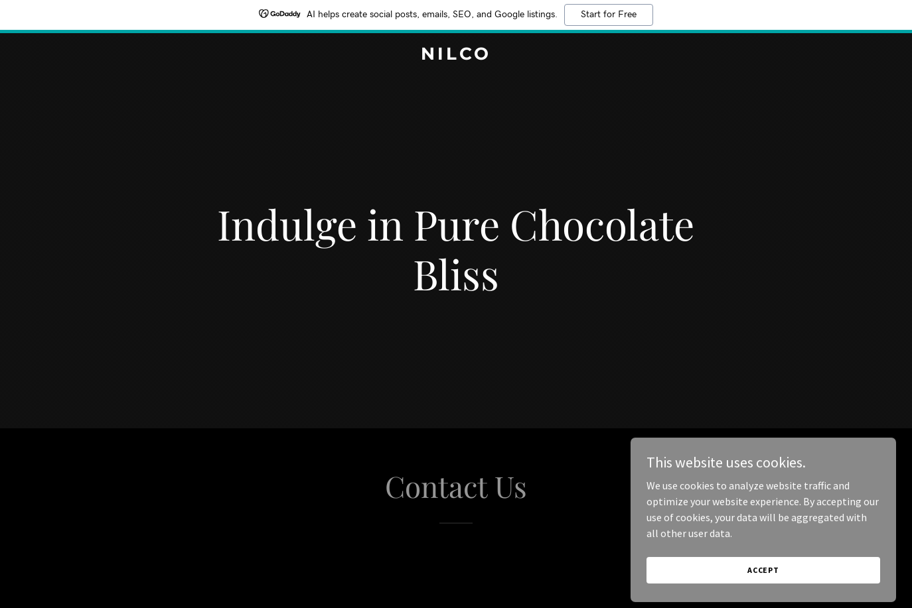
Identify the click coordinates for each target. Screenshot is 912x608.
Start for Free (609, 14)
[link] (456, 55)
